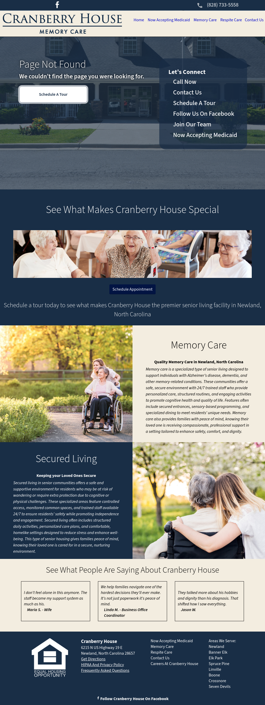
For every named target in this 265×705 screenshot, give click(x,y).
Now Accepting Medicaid (163, 43)
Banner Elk (218, 652)
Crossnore (217, 681)
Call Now (184, 81)
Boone (214, 675)
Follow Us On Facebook (203, 113)
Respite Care (229, 43)
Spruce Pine (219, 664)
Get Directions (93, 659)
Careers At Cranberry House (174, 664)
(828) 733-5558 (218, 5)
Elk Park (216, 658)
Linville (215, 669)
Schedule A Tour (53, 94)
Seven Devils (219, 686)
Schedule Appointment (132, 289)
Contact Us (253, 43)
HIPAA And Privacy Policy (102, 665)
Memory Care (202, 43)
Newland (216, 646)
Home (132, 43)
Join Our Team (192, 124)
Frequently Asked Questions (105, 670)
